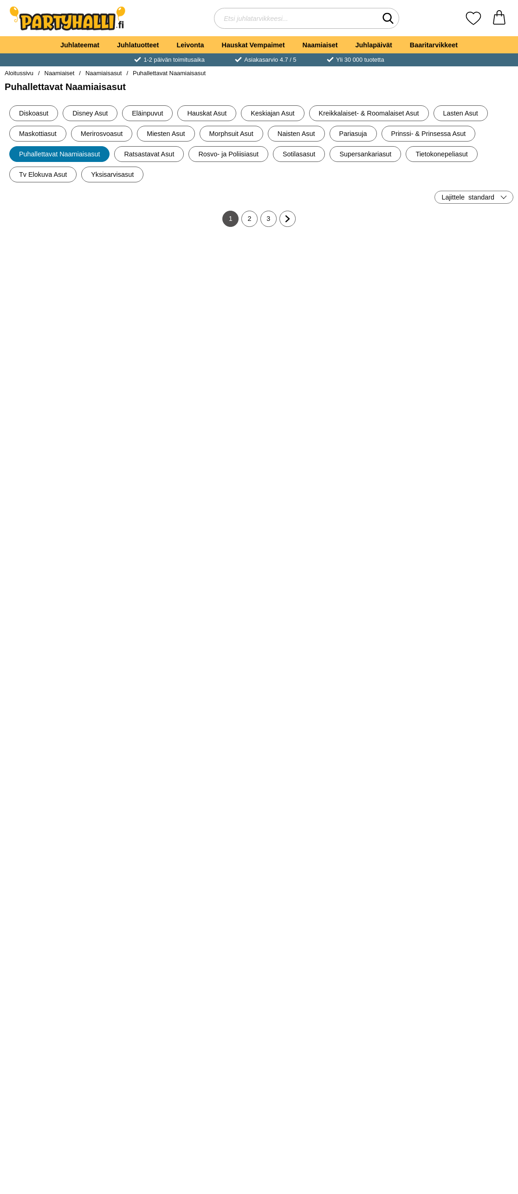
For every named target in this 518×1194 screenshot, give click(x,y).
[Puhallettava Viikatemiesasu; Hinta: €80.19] (131, 592)
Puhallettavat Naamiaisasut (169, 73)
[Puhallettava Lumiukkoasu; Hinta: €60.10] (472, 441)
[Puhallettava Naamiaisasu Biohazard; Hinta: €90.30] (216, 290)
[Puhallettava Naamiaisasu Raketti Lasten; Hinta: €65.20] (472, 290)
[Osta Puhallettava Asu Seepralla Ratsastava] (216, 506)
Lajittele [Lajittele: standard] (467, 197)
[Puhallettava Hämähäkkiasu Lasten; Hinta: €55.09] (131, 441)
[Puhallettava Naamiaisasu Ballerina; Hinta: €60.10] (301, 592)
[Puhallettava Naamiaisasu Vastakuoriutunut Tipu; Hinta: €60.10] (472, 742)
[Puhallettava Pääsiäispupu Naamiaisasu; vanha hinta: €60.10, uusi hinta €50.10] (131, 290)
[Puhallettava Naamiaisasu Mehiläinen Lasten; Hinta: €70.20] (472, 592)
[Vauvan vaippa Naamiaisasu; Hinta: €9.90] (386, 441)
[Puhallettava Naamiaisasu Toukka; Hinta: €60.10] (301, 742)
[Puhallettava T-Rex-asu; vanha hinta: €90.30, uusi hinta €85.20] (46, 592)
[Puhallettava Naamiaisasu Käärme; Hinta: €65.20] (301, 290)
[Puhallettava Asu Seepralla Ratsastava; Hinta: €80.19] (216, 441)
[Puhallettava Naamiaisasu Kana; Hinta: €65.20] (46, 893)
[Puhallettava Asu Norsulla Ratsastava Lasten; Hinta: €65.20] (472, 1044)
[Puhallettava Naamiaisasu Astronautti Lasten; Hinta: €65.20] (386, 290)
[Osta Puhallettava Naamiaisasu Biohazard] (216, 355)
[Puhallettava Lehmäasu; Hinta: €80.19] (216, 893)
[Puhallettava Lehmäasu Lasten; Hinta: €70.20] (301, 893)
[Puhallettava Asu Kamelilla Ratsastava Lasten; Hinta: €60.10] (216, 742)
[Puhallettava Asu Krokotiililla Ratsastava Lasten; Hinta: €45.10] (472, 893)
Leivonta (190, 45)
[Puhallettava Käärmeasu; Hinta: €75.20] (46, 290)
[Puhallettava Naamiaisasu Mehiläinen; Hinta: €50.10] (386, 592)
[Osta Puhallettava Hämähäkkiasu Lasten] (131, 506)
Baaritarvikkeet (434, 45)
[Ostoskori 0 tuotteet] (499, 18)
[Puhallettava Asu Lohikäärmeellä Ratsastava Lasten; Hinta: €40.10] (216, 1044)
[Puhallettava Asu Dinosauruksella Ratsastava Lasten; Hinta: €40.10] (46, 1044)
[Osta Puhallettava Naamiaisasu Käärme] (301, 355)
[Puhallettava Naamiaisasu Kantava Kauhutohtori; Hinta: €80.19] (131, 1044)
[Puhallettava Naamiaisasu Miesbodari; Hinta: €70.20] (46, 441)
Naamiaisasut (103, 73)
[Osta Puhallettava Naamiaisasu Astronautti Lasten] (387, 355)
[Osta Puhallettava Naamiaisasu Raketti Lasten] (472, 355)
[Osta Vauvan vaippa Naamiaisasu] (387, 506)
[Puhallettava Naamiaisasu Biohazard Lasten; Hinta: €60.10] (46, 742)
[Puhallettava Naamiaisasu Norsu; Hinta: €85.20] (386, 1044)
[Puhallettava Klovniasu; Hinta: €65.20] (131, 893)
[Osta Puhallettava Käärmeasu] (46, 355)
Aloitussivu (19, 73)
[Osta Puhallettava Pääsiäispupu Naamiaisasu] (131, 355)
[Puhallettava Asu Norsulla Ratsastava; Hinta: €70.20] (301, 1044)
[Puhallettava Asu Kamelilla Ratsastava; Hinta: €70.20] (131, 742)
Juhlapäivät (374, 45)
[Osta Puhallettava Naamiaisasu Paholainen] (301, 506)
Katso (472, 506)
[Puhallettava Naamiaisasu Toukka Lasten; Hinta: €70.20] (386, 742)
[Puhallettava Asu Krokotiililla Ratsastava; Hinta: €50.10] (386, 893)
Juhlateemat (79, 45)
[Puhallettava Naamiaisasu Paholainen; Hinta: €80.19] (301, 441)
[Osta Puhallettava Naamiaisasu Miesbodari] (46, 506)
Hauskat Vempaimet (253, 45)
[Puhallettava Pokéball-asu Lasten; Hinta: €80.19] (216, 592)
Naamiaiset (320, 45)
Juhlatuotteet (138, 45)
